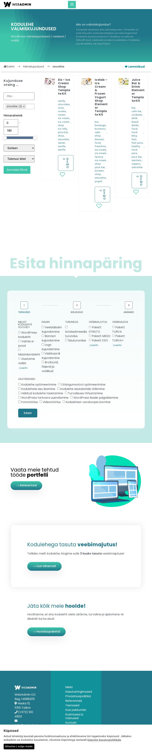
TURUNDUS (71, 322)
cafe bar (136, 111)
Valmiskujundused (33, 66)
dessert (99, 139)
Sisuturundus (77, 340)
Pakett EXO (100, 340)
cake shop (98, 134)
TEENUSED (24, 312)
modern (99, 170)
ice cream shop (63, 123)
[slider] (5, 138)
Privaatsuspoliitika (76, 696)
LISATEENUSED (26, 379)
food (98, 142)
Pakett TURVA (118, 329)
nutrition (136, 160)
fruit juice (137, 142)
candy (61, 101)
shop (61, 135)
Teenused (72, 705)
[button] (50, 82)
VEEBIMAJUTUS (98, 322)
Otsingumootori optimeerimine (83, 384)
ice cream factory (100, 155)
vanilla (62, 146)
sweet (61, 142)
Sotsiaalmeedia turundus (76, 334)
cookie (62, 111)
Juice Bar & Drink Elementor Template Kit (138, 90)
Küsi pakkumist (75, 710)
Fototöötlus (29, 402)
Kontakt (71, 723)
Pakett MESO (101, 336)
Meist (69, 687)
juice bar (63, 132)
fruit (134, 139)
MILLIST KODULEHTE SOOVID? (25, 325)
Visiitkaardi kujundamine (51, 355)
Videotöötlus (52, 402)
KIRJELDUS (77, 312)
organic (136, 163)
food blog (134, 134)
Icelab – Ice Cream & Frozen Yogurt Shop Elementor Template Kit (101, 97)
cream (61, 114)
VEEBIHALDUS (120, 322)
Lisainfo (23, 368)
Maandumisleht (29, 354)
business (100, 128)
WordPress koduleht (27, 334)
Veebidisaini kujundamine (51, 329)
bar (97, 121)
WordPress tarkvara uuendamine (45, 398)
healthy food (136, 148)
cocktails (137, 114)
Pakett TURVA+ (118, 338)
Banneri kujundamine (51, 338)
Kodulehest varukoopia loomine (88, 402)
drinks (135, 125)
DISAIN (46, 322)
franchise (100, 146)
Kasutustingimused (76, 692)
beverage (100, 125)
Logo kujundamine (51, 347)
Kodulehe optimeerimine (38, 384)
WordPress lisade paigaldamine (95, 398)
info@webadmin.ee (29, 725)
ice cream (63, 118)
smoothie (63, 139)
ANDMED (129, 312)
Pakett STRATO (95, 329)
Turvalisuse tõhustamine (85, 393)
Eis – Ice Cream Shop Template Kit (64, 87)
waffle (62, 149)
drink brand (135, 120)
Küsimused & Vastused (74, 716)
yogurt (98, 181)
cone (61, 107)
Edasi (28, 413)
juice (134, 153)
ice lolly (62, 128)
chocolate (64, 104)
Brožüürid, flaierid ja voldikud (50, 366)
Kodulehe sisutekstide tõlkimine (82, 389)
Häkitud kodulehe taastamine (42, 393)
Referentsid (73, 701)
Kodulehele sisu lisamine (38, 389)
